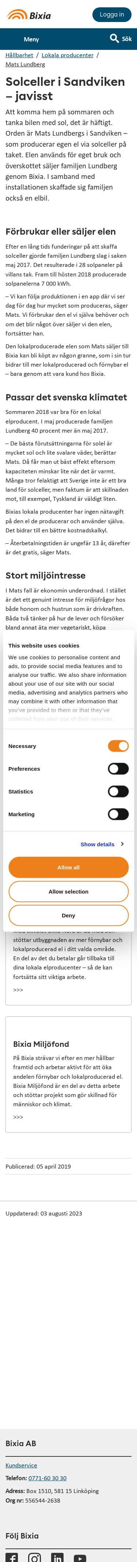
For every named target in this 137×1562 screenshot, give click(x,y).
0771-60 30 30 (47, 1477)
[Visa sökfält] (126, 35)
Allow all (68, 867)
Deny (68, 915)
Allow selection (68, 891)
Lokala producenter (68, 54)
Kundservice (21, 1465)
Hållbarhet (19, 54)
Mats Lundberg (25, 63)
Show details (98, 844)
